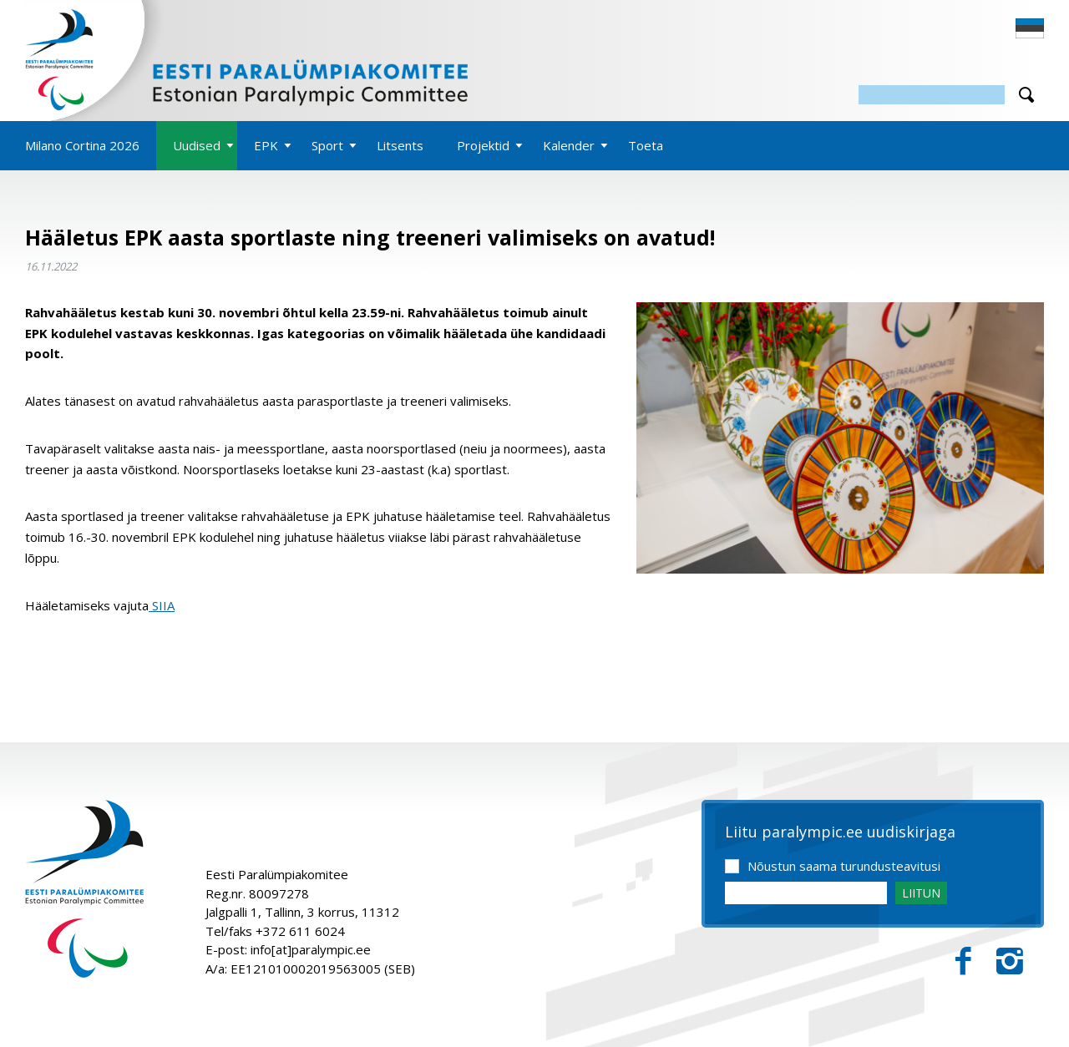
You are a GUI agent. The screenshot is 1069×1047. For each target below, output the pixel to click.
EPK (266, 145)
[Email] (806, 893)
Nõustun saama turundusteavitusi (843, 865)
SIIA (162, 605)
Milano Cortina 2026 (82, 145)
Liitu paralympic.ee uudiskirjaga (840, 832)
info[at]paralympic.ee (311, 949)
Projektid (483, 145)
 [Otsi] (1026, 95)
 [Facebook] (963, 961)
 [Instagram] (1009, 961)
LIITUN (921, 893)
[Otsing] (932, 94)
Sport (327, 145)
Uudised (196, 145)
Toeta (645, 145)
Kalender (569, 145)
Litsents (400, 145)
